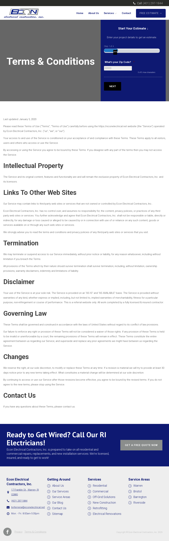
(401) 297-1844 (153, 3)
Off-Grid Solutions (104, 497)
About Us (93, 13)
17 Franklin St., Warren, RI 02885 (25, 492)
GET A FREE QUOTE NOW (141, 445)
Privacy (18, 531)
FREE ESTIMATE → (151, 13)
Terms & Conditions (35, 531)
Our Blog (57, 502)
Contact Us (59, 508)
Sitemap (57, 513)
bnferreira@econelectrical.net (28, 507)
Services (110, 13)
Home (79, 13)
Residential (100, 485)
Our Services (60, 491)
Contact (126, 13)
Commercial (100, 491)
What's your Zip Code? (120, 62)
